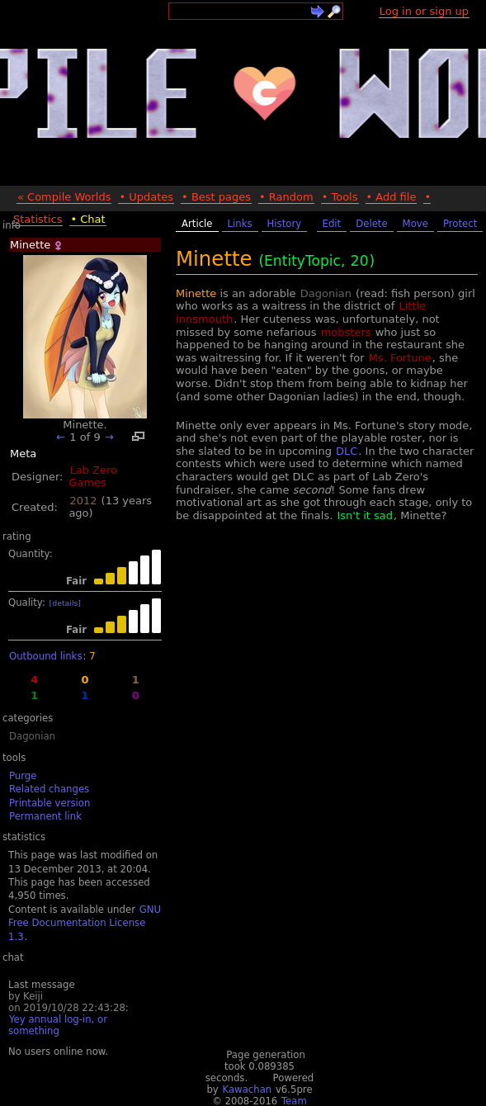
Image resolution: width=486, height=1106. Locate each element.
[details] (65, 602)
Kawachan (246, 1089)
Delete (371, 223)
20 (360, 261)
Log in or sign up (424, 11)
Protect (460, 223)
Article (197, 223)
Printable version (49, 803)
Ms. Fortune (400, 358)
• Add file (391, 197)
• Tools (340, 197)
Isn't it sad (364, 515)
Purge (22, 776)
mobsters (346, 332)
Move (415, 223)
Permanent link (45, 816)
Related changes (49, 789)
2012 (83, 500)
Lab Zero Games (92, 476)
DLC (346, 451)
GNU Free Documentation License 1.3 (84, 923)
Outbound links (45, 656)
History (284, 223)
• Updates (146, 197)
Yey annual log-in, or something (57, 1025)
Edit (332, 223)
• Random (286, 197)
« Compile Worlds (64, 197)
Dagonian (32, 736)
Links (240, 223)
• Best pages (216, 197)
